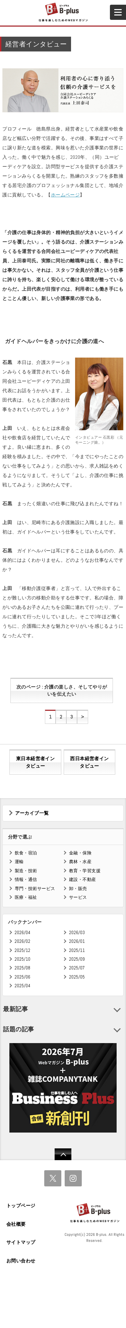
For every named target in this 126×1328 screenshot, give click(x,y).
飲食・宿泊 (26, 853)
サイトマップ (21, 1242)
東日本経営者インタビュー (35, 762)
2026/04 (22, 932)
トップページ (21, 1206)
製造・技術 (26, 871)
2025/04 (22, 986)
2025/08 (22, 968)
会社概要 (16, 1224)
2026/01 (77, 941)
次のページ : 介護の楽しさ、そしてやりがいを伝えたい (61, 690)
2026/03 (77, 932)
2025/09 (77, 959)
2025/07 (77, 968)
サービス (78, 897)
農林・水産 (80, 861)
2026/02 (22, 941)
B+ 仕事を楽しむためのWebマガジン (63, 12)
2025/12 (22, 950)
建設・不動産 (82, 879)
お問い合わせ (21, 1261)
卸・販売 (78, 888)
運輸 (19, 861)
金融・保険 (80, 853)
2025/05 (77, 977)
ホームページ (65, 195)
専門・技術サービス (35, 888)
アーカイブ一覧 (32, 813)
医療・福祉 (26, 897)
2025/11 (77, 950)
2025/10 (22, 959)
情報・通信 (26, 879)
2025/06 (22, 977)
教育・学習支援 (85, 871)
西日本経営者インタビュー (89, 762)
